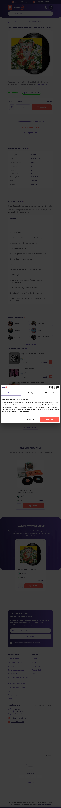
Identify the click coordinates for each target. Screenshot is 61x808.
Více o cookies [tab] (50, 393)
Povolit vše (49, 419)
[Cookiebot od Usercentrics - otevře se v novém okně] (50, 387)
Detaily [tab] (30, 393)
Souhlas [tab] (10, 393)
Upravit (30, 419)
